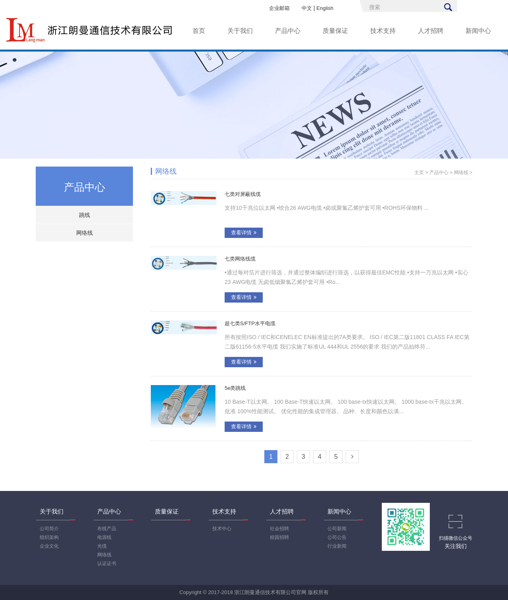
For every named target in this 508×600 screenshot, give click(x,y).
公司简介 (49, 528)
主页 (419, 172)
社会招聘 (279, 528)
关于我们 (240, 30)
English (324, 8)
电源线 (104, 537)
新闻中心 (478, 30)
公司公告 (336, 537)
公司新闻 (336, 528)
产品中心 (287, 30)
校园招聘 (279, 537)
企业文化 (49, 546)
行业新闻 (336, 546)
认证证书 (106, 563)
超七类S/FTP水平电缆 (250, 323)
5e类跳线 (235, 388)
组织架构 (49, 537)
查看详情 (243, 233)
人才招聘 (430, 30)
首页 (198, 30)
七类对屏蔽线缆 (243, 194)
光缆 (102, 546)
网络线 (84, 233)
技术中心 (221, 528)
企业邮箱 (279, 8)
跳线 (84, 215)
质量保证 (335, 30)
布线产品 (106, 528)
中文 (307, 8)
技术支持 (383, 30)
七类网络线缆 (240, 259)
